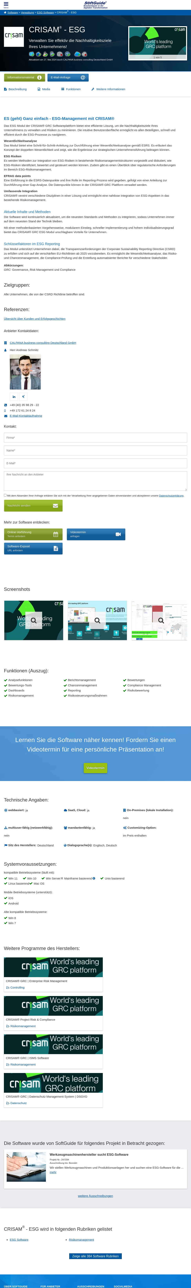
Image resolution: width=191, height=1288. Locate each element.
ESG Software (45, 12)
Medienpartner (48, 1236)
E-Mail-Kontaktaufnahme (26, 415)
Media (46, 89)
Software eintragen (51, 1227)
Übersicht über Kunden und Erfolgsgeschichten (34, 318)
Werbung (45, 1232)
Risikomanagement (85, 991)
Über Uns (9, 1227)
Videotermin (95, 768)
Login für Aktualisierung (53, 1240)
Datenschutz (18, 1034)
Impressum (10, 1240)
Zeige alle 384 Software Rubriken (95, 1191)
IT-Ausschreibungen (87, 1227)
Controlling (17, 991)
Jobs (6, 1236)
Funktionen (73, 89)
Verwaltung (27, 12)
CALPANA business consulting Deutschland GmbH (43, 342)
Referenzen (10, 1232)
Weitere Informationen (110, 89)
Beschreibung (18, 89)
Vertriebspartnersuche (89, 1232)
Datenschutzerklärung (171, 495)
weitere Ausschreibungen (95, 1131)
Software (12, 12)
